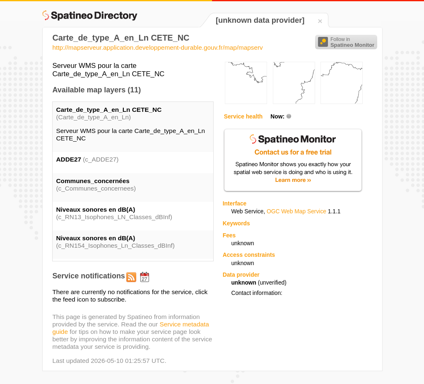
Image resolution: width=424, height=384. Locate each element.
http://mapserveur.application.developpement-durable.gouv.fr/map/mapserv (157, 47)
